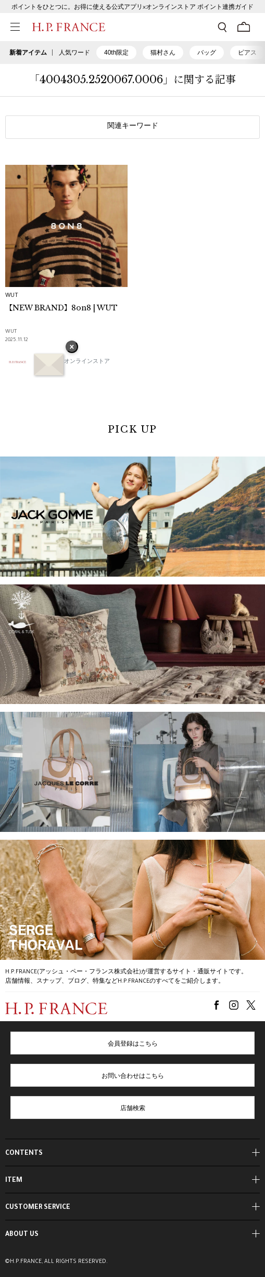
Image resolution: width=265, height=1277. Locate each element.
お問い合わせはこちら (133, 1077)
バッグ (206, 52)
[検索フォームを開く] (222, 27)
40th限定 (116, 52)
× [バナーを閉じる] (72, 348)
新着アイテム (28, 52)
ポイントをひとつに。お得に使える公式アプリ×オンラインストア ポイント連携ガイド (132, 8)
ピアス (247, 52)
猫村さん (162, 52)
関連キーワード (132, 127)
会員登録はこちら (133, 1044)
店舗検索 (132, 1109)
